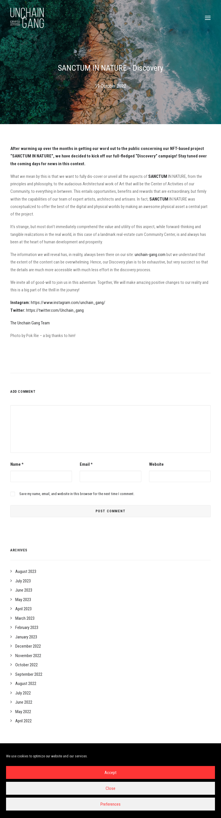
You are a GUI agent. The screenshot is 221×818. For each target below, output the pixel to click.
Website (156, 464)
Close (110, 788)
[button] (208, 18)
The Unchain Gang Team (30, 323)
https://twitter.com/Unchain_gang (55, 310)
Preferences (110, 804)
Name (17, 464)
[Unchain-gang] (27, 18)
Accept (110, 772)
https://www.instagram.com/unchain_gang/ (68, 302)
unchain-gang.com (150, 254)
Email (86, 464)
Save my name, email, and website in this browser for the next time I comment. (76, 494)
